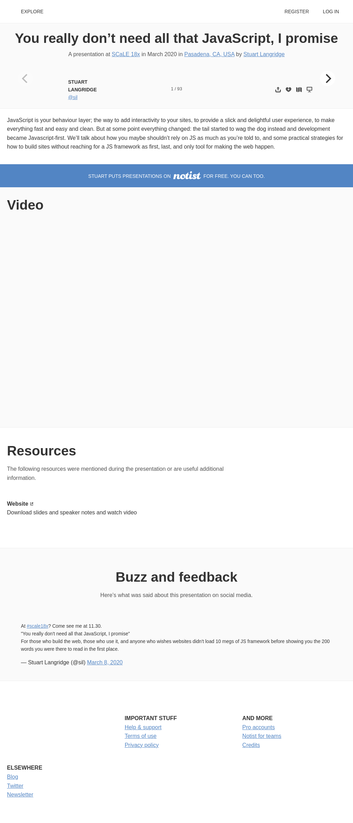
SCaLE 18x (126, 54)
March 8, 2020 (105, 662)
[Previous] (25, 78)
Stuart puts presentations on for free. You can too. (176, 176)
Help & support (143, 727)
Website (17, 504)
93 (179, 88)
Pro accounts (258, 727)
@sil (72, 97)
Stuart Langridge (264, 54)
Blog (12, 777)
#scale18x (37, 626)
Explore (32, 11)
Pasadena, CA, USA (209, 54)
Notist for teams (261, 736)
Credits (251, 745)
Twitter (15, 786)
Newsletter (20, 795)
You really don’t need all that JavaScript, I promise (176, 38)
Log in (331, 11)
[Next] (327, 78)
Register (296, 11)
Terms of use (141, 736)
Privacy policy (142, 745)
